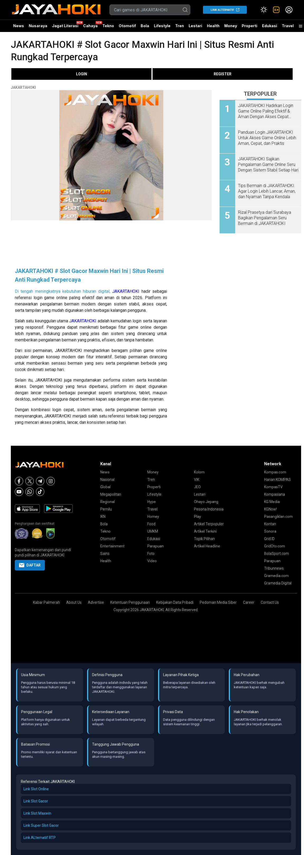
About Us (74, 602)
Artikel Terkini (205, 531)
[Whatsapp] (29, 491)
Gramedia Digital (278, 583)
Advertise (96, 602)
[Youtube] (19, 491)
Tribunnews (274, 568)
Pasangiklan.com (278, 516)
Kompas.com (275, 472)
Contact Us (270, 602)
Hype (151, 502)
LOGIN (81, 74)
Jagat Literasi (65, 26)
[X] (29, 481)
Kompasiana (274, 494)
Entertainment (112, 546)
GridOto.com (274, 546)
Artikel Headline (207, 546)
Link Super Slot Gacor (41, 825)
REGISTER (222, 74)
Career (248, 602)
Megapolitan (110, 494)
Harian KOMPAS (277, 479)
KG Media (272, 502)
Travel (288, 26)
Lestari (195, 28)
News (18, 26)
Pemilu (106, 509)
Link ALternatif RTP (39, 837)
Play (197, 516)
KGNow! (270, 509)
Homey (153, 516)
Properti (249, 26)
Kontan (270, 524)
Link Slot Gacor (35, 801)
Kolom (199, 472)
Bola (145, 26)
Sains (105, 553)
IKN (103, 516)
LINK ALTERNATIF (222, 10)
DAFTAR (30, 565)
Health (213, 26)
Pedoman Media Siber (218, 602)
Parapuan (155, 546)
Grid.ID (269, 539)
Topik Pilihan (204, 539)
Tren (179, 26)
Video (152, 561)
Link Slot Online (36, 789)
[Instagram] (50, 481)
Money (230, 26)
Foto (151, 553)
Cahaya (90, 26)
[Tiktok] (40, 491)
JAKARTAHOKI (23, 87)
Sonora (270, 531)
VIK (196, 479)
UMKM (152, 531)
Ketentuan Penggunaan (130, 602)
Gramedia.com (276, 576)
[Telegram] (40, 481)
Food (151, 524)
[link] (276, 10)
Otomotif (127, 26)
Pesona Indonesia (209, 509)
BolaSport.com (276, 553)
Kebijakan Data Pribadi (174, 602)
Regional (107, 502)
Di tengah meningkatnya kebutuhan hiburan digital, (63, 291)
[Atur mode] (263, 10)
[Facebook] (19, 481)
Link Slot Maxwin (37, 813)
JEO (197, 487)
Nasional (107, 479)
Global (105, 487)
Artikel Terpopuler (209, 524)
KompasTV (273, 487)
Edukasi (269, 26)
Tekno (108, 26)
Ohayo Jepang (206, 502)
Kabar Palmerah (46, 602)
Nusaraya (38, 26)
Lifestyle (162, 26)
